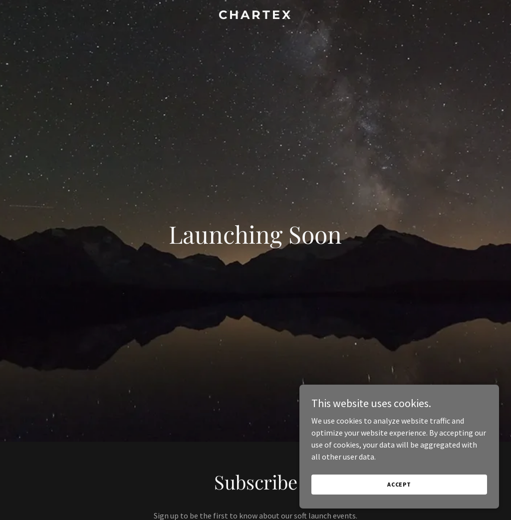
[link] (255, 16)
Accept (399, 484)
